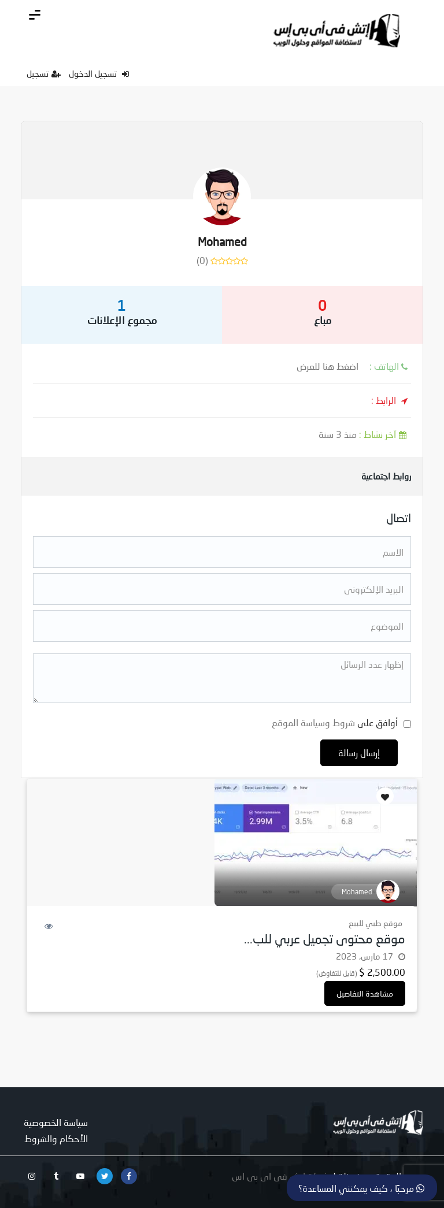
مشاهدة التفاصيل (364, 993)
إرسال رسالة (359, 752)
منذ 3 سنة (365, 434)
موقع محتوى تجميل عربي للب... (324, 938)
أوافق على (335, 722)
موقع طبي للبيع (375, 923)
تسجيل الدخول (99, 73)
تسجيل (44, 73)
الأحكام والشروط (56, 1138)
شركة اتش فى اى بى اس (280, 1175)
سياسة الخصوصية (56, 1122)
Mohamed (222, 241)
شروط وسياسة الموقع (313, 722)
